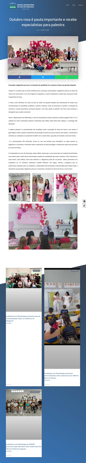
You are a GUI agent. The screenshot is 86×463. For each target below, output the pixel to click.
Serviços (81, 5)
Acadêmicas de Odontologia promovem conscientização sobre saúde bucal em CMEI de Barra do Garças (61, 375)
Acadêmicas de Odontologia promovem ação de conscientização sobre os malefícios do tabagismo (22, 318)
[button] (19, 77)
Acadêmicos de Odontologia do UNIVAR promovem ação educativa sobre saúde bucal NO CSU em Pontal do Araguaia (22, 446)
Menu (73, 5)
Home (67, 5)
